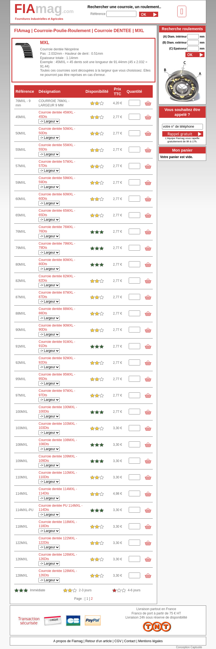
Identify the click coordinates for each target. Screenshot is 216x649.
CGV (117, 641)
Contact (129, 641)
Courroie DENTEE (112, 30)
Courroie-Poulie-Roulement (62, 30)
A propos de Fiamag (67, 641)
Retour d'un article (98, 641)
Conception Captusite (189, 647)
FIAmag (22, 30)
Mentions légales (150, 641)
